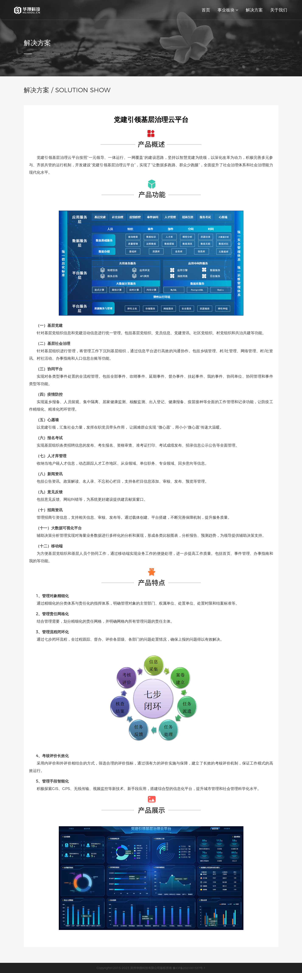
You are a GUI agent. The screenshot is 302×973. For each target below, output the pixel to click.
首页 (206, 10)
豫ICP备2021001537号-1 (189, 968)
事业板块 (228, 10)
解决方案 (254, 10)
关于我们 (278, 10)
